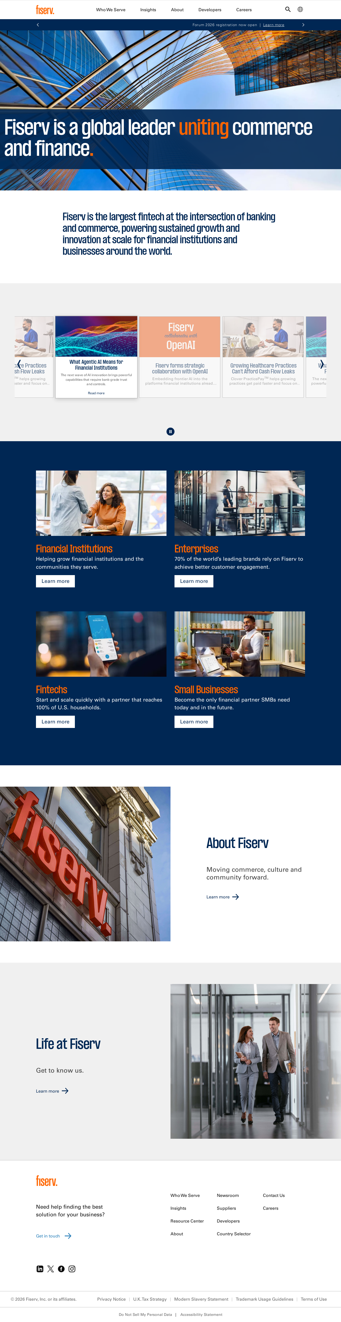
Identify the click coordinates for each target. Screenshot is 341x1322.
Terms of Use (314, 1299)
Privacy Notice (111, 1299)
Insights (148, 9)
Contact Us (274, 1195)
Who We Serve (110, 9)
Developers (209, 9)
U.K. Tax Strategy (150, 1299)
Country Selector (234, 1233)
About (177, 9)
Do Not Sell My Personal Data (145, 1314)
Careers (244, 9)
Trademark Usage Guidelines (264, 1299)
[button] (38, 25)
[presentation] (19, 362)
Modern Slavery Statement (201, 1299)
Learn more (56, 581)
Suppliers (226, 1208)
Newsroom (228, 1195)
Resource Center (187, 1221)
